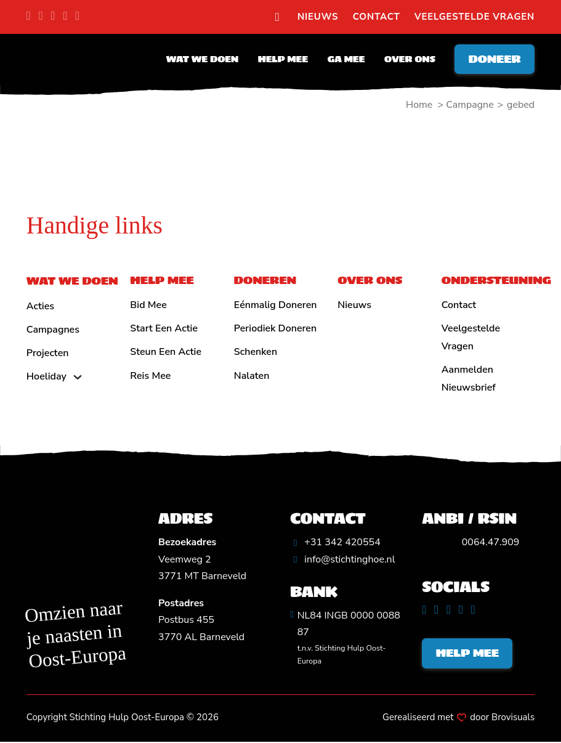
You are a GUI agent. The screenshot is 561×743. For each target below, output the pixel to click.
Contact (376, 16)
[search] (277, 17)
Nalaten (252, 376)
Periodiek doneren (275, 328)
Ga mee (344, 60)
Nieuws (317, 16)
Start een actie (164, 328)
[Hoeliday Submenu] (78, 377)
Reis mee (150, 376)
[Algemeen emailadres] (342, 559)
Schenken (255, 352)
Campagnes (52, 329)
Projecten (47, 353)
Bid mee (148, 305)
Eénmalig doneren (275, 305)
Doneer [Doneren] (493, 59)
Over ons (408, 60)
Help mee (281, 60)
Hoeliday (46, 376)
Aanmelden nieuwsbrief (469, 378)
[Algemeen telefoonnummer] (335, 542)
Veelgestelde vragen (474, 16)
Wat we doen (200, 60)
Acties (40, 306)
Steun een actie (165, 352)
